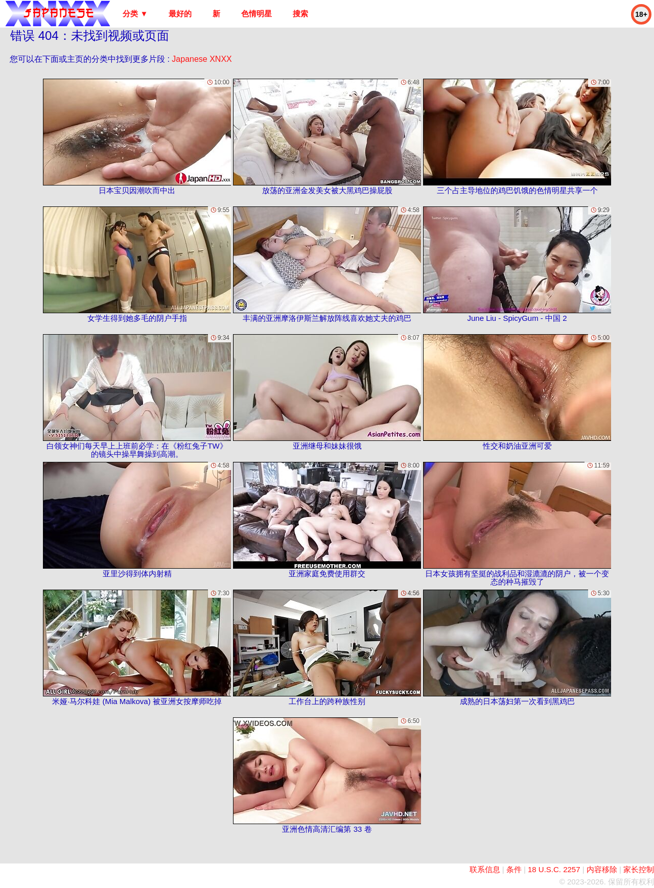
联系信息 (485, 869)
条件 (514, 869)
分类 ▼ (135, 13)
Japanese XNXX (201, 59)
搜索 (300, 13)
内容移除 (602, 869)
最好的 (180, 13)
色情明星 (256, 13)
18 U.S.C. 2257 (554, 869)
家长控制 (638, 869)
